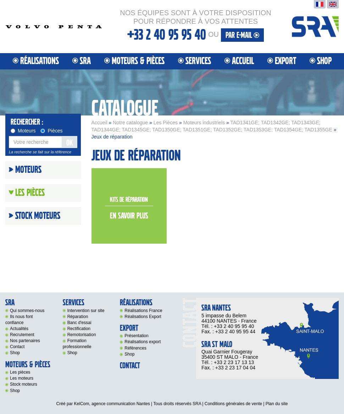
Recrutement (22, 334)
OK (69, 143)
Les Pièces (166, 122)
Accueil (243, 61)
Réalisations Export (142, 316)
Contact (17, 346)
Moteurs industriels (204, 122)
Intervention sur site (86, 310)
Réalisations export (142, 341)
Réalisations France (143, 310)
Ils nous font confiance (19, 319)
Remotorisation (81, 334)
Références (135, 348)
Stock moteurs (37, 216)
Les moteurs (21, 378)
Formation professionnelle (77, 343)
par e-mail (242, 35)
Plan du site (277, 403)
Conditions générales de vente (233, 403)
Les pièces (20, 372)
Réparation (77, 316)
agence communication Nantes (120, 403)
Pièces (51, 131)
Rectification (78, 328)
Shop (324, 61)
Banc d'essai (79, 322)
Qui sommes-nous (27, 310)
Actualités (19, 328)
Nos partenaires (25, 340)
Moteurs (23, 131)
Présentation (136, 335)
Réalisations (39, 61)
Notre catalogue (130, 122)
